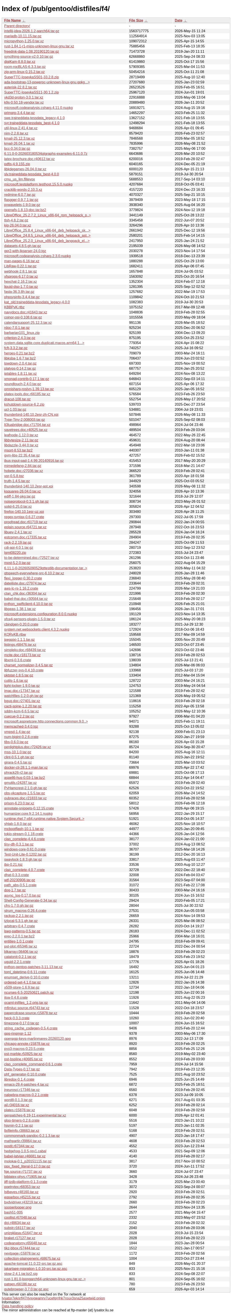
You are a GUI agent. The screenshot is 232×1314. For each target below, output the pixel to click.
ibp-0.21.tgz (13, 864)
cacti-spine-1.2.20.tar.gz (23, 706)
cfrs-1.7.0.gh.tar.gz (18, 905)
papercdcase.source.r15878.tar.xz (30, 1013)
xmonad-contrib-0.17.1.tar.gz (26, 379)
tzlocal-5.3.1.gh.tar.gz (21, 921)
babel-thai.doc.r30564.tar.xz (26, 599)
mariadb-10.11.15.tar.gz (22, 36)
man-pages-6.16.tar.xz (21, 261)
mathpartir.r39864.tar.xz (22, 1141)
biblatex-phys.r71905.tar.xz (25, 1177)
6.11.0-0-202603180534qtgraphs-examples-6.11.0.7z (45, 154)
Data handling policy (17, 1306)
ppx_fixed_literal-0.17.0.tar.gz (27, 1166)
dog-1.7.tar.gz (15, 890)
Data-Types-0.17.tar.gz (22, 1069)
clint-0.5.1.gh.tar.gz (19, 757)
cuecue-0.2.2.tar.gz (19, 716)
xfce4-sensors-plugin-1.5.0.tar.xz (29, 619)
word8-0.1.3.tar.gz (18, 1100)
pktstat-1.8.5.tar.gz (18, 675)
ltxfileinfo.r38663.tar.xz (21, 1130)
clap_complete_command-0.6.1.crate (33, 1064)
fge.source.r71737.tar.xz (23, 1171)
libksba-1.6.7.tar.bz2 (20, 358)
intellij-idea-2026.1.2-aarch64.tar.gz (31, 31)
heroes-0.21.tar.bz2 (19, 353)
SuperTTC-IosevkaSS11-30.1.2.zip (31, 92)
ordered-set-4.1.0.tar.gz (22, 982)
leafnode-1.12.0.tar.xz (21, 435)
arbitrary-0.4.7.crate (19, 926)
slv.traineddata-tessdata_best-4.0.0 (31, 174)
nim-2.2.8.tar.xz (16, 133)
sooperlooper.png (17, 1207)
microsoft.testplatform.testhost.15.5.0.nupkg (38, 184)
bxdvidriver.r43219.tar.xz (23, 1202)
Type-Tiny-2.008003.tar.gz (24, 420)
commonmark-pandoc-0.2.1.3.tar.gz (32, 1136)
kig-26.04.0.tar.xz (17, 225)
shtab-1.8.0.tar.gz (17, 824)
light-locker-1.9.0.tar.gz (22, 686)
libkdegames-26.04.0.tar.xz (25, 169)
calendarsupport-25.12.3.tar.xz (28, 322)
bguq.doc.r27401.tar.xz (22, 701)
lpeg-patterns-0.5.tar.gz (22, 931)
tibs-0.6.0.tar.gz (16, 742)
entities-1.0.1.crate (18, 941)
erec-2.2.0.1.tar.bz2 (19, 936)
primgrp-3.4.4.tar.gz (19, 113)
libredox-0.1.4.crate (19, 1079)
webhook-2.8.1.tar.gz (20, 271)
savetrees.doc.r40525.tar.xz (26, 430)
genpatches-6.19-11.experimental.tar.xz (35, 1115)
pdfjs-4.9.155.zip (17, 164)
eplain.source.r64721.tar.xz (25, 527)
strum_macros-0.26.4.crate (25, 911)
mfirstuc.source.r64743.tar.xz (26, 1008)
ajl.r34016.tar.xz (16, 1105)
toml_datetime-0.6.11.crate (25, 972)
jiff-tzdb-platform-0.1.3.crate (25, 1182)
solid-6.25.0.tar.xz (18, 506)
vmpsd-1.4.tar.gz (17, 732)
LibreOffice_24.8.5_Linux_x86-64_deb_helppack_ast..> (47, 235)
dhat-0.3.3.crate (16, 875)
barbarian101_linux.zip (22, 333)
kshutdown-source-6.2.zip (24, 404)
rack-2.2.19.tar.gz (17, 542)
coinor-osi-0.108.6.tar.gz (23, 317)
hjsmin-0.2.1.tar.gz (18, 1125)
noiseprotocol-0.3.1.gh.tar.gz (26, 501)
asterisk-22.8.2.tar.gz (20, 87)
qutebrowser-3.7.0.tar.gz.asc (26, 1289)
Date (178, 20)
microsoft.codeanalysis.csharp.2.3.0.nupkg (37, 256)
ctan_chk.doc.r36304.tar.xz (25, 593)
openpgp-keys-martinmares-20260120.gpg (37, 1038)
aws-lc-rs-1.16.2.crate (21, 588)
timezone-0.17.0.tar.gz (21, 1023)
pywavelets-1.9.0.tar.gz (22, 205)
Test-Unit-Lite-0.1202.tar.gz (25, 854)
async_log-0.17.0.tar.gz (22, 895)
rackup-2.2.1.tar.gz (18, 916)
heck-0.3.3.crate (16, 1018)
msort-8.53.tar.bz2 (18, 450)
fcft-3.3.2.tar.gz (16, 348)
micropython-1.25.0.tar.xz (24, 41)
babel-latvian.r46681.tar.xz (25, 1156)
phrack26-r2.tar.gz (18, 772)
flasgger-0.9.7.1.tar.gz (21, 200)
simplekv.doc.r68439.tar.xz (25, 650)
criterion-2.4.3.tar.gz (19, 338)
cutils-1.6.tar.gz (16, 680)
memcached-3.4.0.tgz (21, 726)
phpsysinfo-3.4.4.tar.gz (22, 297)
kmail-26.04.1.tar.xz (19, 143)
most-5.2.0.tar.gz (17, 563)
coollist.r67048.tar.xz (20, 1217)
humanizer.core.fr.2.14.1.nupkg (28, 813)
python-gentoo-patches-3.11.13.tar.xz (33, 967)
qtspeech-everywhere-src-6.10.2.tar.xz (34, 573)
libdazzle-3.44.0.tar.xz (21, 445)
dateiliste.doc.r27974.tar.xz (25, 583)
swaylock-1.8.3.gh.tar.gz (23, 859)
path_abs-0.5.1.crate (20, 885)
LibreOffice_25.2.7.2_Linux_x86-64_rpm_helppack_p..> (47, 215)
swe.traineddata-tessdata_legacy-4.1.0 (34, 118)
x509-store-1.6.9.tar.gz (21, 987)
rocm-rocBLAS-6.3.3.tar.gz (25, 67)
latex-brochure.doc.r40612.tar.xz (29, 159)
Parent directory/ (17, 26)
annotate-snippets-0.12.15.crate (29, 808)
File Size (136, 20)
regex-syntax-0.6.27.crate (24, 517)
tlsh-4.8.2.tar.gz (16, 220)
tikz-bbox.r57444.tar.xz (22, 1248)
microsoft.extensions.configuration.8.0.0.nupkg (40, 614)
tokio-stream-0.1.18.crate (23, 834)
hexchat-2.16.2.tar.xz (20, 281)
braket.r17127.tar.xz (19, 1238)
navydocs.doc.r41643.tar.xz (25, 312)
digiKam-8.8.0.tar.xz (19, 62)
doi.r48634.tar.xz (17, 1223)
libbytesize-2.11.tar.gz (21, 440)
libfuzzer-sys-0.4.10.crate (24, 670)
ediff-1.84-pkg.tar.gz (19, 496)
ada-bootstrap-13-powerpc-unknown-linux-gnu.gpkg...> (47, 82)
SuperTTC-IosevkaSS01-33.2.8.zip (31, 77)
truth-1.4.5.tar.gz (17, 481)
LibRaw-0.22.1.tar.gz (20, 266)
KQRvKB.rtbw (15, 634)
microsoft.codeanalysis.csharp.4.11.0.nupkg (38, 108)
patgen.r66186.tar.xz (20, 1284)
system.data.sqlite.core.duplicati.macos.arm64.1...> (44, 343)
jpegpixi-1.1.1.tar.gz (19, 639)
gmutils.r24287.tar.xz (20, 783)
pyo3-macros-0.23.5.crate (24, 1049)
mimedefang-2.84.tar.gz (22, 466)
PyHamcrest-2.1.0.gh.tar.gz (25, 788)
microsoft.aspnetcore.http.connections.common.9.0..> (46, 721)
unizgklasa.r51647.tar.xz (23, 1233)
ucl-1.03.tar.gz (15, 409)
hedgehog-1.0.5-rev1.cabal (25, 1151)
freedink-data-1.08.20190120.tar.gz (31, 51)
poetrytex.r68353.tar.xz (22, 1187)
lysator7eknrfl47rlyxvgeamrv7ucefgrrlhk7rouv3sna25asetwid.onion (53, 1298)
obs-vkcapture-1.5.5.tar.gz (24, 793)
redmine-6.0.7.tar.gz (19, 195)
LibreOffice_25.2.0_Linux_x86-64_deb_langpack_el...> (47, 241)
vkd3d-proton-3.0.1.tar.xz (23, 97)
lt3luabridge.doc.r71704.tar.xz (27, 425)
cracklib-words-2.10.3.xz (23, 189)
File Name (12, 20)
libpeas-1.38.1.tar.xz (20, 609)
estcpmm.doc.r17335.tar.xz (25, 537)
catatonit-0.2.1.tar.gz (20, 957)
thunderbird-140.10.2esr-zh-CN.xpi (31, 414)
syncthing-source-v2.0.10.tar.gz (28, 56)
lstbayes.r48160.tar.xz (21, 1192)
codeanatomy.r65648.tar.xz (25, 1243)
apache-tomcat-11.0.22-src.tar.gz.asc (33, 1263)
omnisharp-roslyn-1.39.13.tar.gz (29, 389)
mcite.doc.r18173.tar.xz (22, 655)
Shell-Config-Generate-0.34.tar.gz (30, 900)
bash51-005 (13, 1212)
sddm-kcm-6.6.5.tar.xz (21, 711)
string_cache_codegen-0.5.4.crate (30, 1028)
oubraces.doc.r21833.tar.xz (25, 798)
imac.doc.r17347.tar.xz (22, 691)
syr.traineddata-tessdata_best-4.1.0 (31, 123)
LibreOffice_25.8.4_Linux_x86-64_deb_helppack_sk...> (47, 230)
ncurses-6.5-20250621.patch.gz (29, 992)
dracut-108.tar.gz (17, 399)
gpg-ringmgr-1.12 (17, 1033)
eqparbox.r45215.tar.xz (22, 1197)
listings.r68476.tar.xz (20, 645)
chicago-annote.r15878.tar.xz (27, 1044)
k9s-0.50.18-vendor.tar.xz (24, 102)
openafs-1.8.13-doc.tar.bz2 (25, 210)
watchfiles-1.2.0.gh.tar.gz (23, 696)
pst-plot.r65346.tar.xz (20, 946)
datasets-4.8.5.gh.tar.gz (22, 246)
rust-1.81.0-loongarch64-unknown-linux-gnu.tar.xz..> (45, 1279)
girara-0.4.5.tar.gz (18, 762)
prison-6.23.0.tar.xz (19, 803)
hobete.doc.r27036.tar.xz (23, 471)
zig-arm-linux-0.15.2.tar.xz (24, 72)
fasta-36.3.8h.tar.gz (19, 292)
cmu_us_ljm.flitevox (19, 179)
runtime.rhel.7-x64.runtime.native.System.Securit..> (44, 819)
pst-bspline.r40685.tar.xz (23, 1059)
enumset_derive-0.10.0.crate (26, 977)
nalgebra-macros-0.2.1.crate (26, 1095)
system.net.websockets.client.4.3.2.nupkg (36, 629)
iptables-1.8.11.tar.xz (20, 373)
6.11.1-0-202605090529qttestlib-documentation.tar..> (45, 568)
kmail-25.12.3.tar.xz (19, 138)
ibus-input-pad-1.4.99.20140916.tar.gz (34, 461)
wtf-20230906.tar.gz (19, 880)
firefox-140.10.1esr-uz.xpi (24, 512)
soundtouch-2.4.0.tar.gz (22, 384)
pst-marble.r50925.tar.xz (23, 1054)
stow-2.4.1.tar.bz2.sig (20, 1274)
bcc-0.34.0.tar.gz (17, 148)
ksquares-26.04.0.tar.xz (22, 491)
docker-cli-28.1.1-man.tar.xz (26, 767)
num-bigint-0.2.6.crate (21, 737)
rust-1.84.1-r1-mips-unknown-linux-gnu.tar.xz (39, 46)
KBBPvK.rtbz (14, 307)
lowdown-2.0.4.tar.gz (20, 363)
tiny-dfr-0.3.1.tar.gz (18, 844)
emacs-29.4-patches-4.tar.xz (26, 1084)
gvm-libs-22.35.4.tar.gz (22, 455)
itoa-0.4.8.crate (16, 997)
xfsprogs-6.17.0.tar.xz (21, 276)
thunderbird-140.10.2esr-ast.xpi (28, 486)
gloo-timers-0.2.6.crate (21, 1120)
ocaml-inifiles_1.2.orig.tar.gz (26, 1003)
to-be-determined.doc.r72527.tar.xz (31, 558)
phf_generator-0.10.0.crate (25, 1074)
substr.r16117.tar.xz (19, 1228)
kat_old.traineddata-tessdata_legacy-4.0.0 (37, 302)
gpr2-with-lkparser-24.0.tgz (25, 251)
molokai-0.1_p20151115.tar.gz (28, 1161)
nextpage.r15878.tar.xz (22, 1253)
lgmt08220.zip (15, 553)
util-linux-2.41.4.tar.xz (20, 128)
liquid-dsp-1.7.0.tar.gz (21, 287)
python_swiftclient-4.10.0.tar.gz (28, 604)
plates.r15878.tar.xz (19, 1110)
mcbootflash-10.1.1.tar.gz (24, 829)
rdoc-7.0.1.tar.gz (17, 328)
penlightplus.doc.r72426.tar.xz (27, 747)
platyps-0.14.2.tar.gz (20, 368)
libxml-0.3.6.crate (17, 660)
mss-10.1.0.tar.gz (17, 752)
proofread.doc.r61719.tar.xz (25, 522)
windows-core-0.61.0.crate (25, 849)
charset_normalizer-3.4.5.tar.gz (28, 665)
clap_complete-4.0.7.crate (24, 870)
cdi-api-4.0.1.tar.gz (18, 547)
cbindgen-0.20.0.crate (21, 624)
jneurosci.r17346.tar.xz (22, 1090)
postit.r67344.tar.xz (19, 1146)
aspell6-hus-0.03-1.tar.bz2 (24, 778)
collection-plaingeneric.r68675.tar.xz (32, 1258)
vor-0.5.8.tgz (14, 476)
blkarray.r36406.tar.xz (21, 952)
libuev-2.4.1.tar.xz (18, 532)
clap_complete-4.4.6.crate (24, 839)
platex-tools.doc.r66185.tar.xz (27, 394)
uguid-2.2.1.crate (17, 962)
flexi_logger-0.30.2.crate (23, 578)
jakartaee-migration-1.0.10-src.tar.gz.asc (35, 1269)
